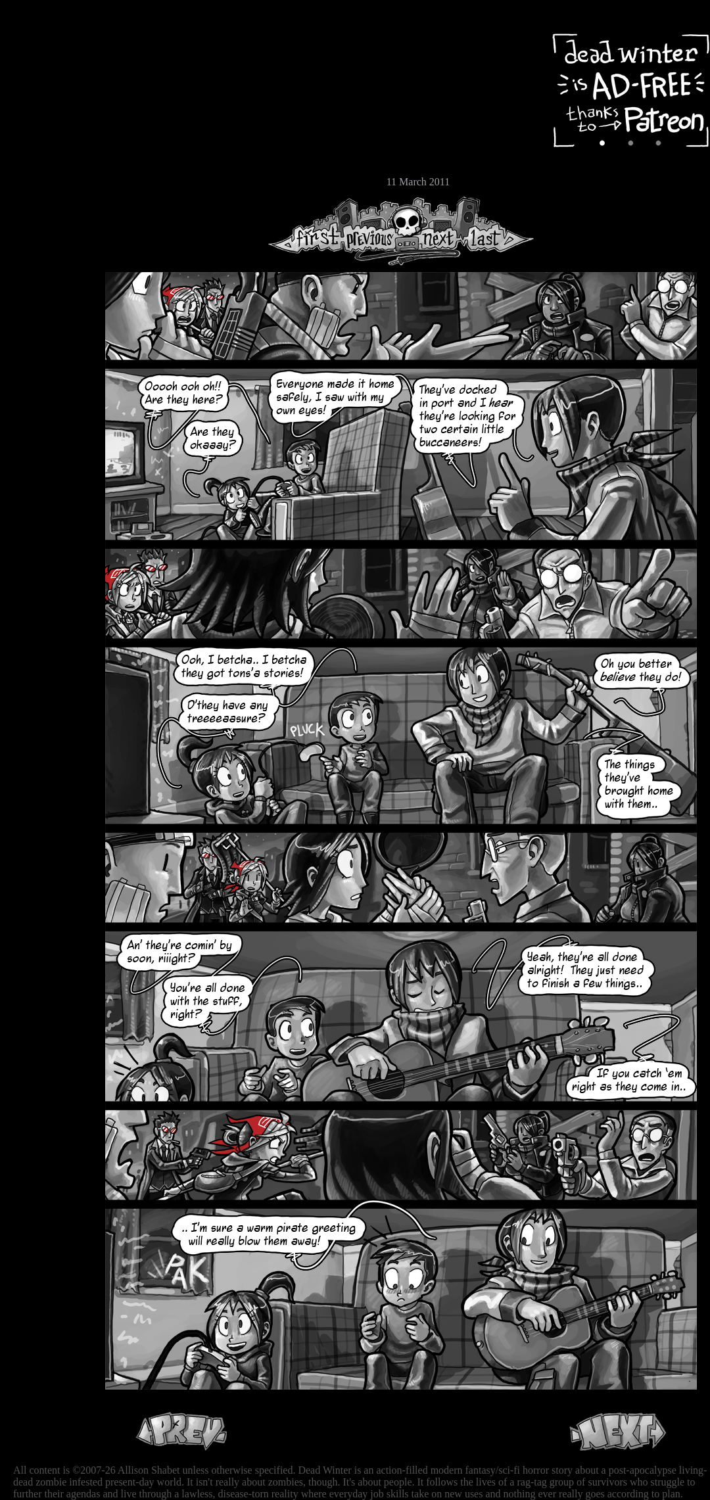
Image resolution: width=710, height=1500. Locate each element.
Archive (49, 94)
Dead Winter (98, 41)
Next (434, 231)
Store (49, 159)
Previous (375, 231)
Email (49, 180)
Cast (49, 117)
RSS (49, 204)
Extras (49, 139)
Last (498, 231)
